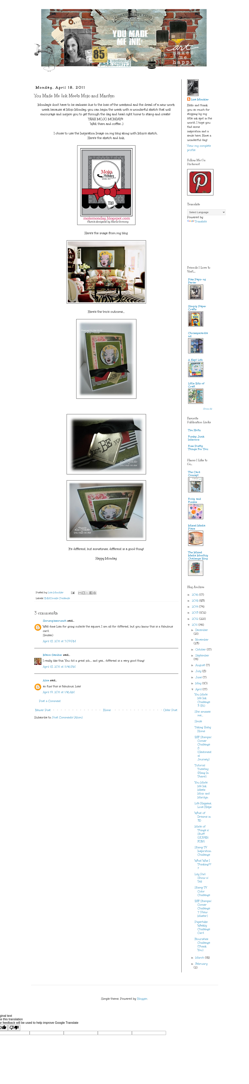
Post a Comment (50, 701)
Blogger (142, 999)
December (201, 630)
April (199, 689)
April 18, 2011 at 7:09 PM (59, 641)
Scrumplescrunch (54, 621)
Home (107, 710)
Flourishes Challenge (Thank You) (202, 944)
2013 (195, 612)
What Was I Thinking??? (203, 864)
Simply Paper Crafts (197, 307)
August (200, 665)
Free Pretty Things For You (198, 447)
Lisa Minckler (200, 99)
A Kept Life (195, 360)
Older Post (170, 710)
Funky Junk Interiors (196, 438)
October (201, 649)
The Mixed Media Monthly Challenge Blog (198, 555)
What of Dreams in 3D (203, 816)
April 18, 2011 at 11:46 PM (59, 667)
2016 (195, 595)
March (200, 957)
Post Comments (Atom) (67, 717)
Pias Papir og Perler (197, 281)
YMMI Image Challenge (57, 598)
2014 (195, 607)
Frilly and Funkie (194, 500)
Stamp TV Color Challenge (202, 891)
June (199, 677)
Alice (46, 680)
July (198, 671)
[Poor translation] (14, 1028)
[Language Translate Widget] (206, 212)
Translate (197, 221)
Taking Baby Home (203, 729)
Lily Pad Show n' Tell (201, 877)
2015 (195, 601)
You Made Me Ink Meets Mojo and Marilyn (202, 790)
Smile (198, 721)
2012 (195, 619)
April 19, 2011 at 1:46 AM (59, 692)
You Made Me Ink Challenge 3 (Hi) (202, 700)
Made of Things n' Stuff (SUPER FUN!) (202, 834)
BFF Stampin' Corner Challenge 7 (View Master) (203, 908)
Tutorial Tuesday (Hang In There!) (202, 771)
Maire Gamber (52, 655)
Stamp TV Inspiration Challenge (203, 851)
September (202, 655)
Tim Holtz (194, 430)
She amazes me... (202, 713)
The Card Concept (194, 473)
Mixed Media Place (196, 527)
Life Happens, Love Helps (203, 805)
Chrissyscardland (198, 334)
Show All (207, 409)
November (202, 640)
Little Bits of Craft (196, 385)
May (198, 683)
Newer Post (43, 710)
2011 (195, 625)
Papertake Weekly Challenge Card (202, 927)
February (201, 964)
